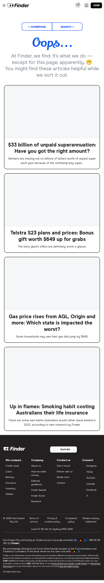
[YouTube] (90, 480)
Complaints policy (71, 522)
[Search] (78, 5)
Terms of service (33, 522)
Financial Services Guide (62, 566)
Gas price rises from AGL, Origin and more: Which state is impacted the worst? (52, 324)
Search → (67, 27)
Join (96, 5)
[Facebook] (90, 493)
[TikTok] (90, 474)
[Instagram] (90, 468)
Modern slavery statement (91, 522)
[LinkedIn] (90, 487)
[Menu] (4, 5)
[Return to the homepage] (18, 5)
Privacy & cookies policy (52, 522)
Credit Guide (81, 566)
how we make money (69, 569)
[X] (90, 499)
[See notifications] (86, 5)
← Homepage (37, 27)
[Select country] (63, 451)
